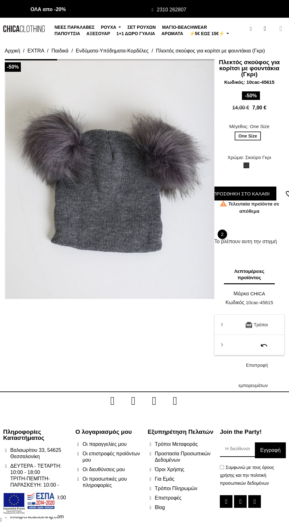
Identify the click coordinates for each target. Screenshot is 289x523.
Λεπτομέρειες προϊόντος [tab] (249, 274)
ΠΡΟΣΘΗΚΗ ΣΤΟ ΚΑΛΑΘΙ (240, 193)
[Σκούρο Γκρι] (248, 167)
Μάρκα (241, 293)
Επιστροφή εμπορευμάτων (253, 348)
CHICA (257, 293)
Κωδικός (235, 302)
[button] (9, 179)
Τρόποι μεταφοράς (256, 328)
